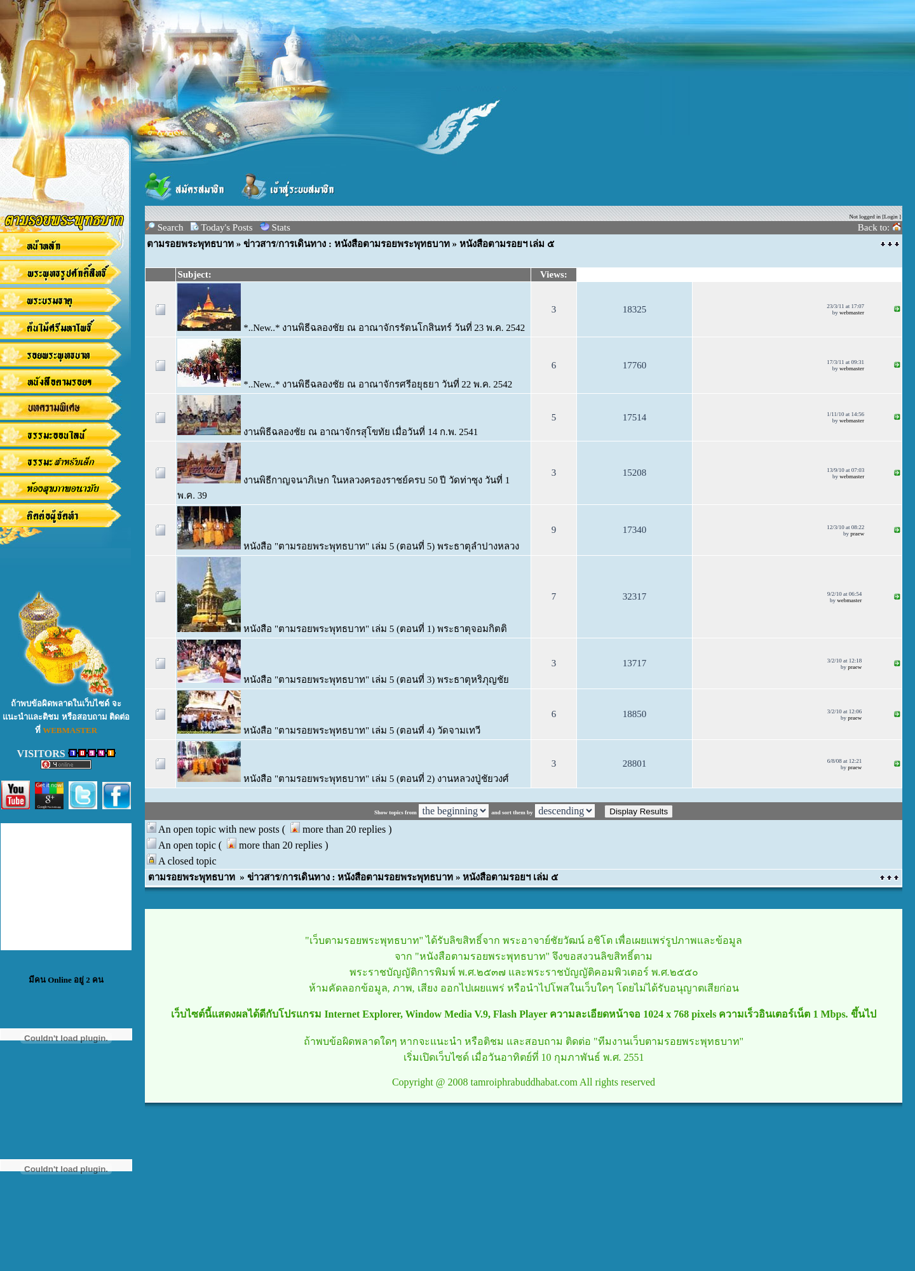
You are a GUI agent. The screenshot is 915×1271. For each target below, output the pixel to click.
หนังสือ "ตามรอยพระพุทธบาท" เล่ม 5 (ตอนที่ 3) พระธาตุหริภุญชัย (343, 680)
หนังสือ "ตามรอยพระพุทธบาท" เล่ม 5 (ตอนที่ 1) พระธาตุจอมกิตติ (342, 629)
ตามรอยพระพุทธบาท (190, 244)
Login (891, 216)
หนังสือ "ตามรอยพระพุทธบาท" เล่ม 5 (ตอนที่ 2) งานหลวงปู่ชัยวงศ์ (343, 779)
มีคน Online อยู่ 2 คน (66, 980)
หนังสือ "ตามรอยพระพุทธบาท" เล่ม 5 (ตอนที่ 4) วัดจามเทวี (328, 730)
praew (857, 533)
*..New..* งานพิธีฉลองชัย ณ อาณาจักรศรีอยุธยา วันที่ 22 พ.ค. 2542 (344, 384)
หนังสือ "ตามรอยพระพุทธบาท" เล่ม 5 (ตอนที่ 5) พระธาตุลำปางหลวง (348, 546)
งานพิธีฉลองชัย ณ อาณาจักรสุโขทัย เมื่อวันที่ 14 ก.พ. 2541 (327, 432)
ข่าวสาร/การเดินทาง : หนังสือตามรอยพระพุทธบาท (347, 244)
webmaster (851, 312)
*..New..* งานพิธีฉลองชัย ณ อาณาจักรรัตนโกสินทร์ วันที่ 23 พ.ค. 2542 (351, 328)
